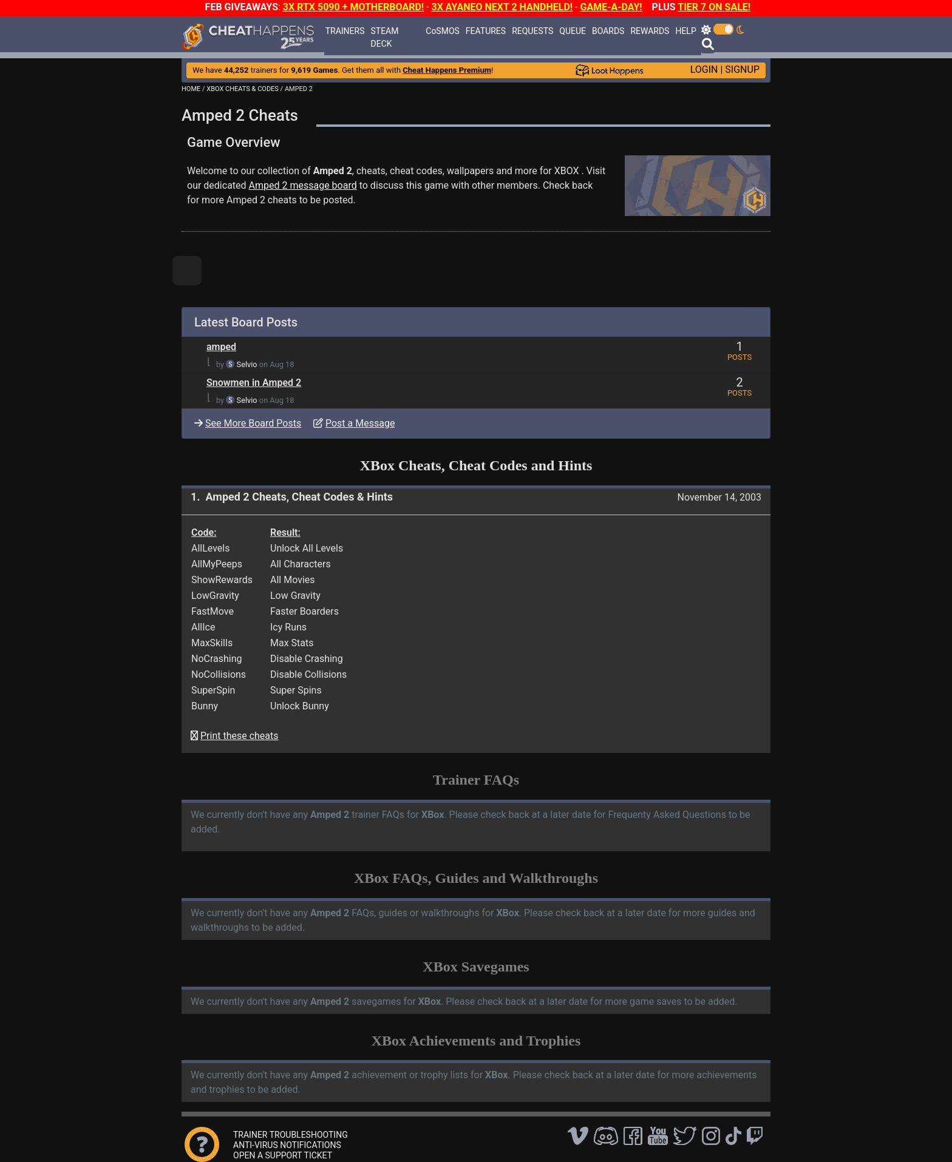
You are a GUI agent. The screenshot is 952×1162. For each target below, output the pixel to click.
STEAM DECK (385, 37)
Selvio (247, 364)
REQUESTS (532, 31)
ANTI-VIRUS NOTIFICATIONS (287, 1145)
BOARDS (608, 31)
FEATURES (486, 31)
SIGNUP (742, 69)
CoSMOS (443, 31)
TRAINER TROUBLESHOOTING (290, 1135)
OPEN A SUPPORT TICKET (282, 1155)
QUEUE (572, 31)
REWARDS (649, 31)
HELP (685, 31)
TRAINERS (345, 31)
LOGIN (704, 69)
